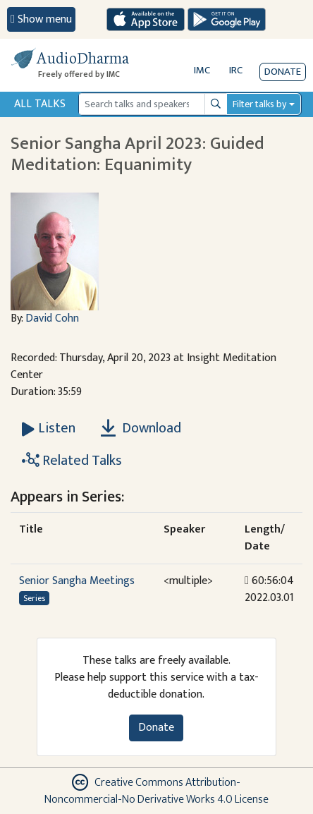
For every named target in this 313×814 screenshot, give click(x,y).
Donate (282, 71)
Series (34, 598)
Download (141, 428)
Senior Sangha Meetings (77, 580)
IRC (236, 70)
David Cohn (52, 318)
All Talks (40, 104)
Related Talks (72, 461)
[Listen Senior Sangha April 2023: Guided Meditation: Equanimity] (49, 428)
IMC (202, 70)
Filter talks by (259, 104)
